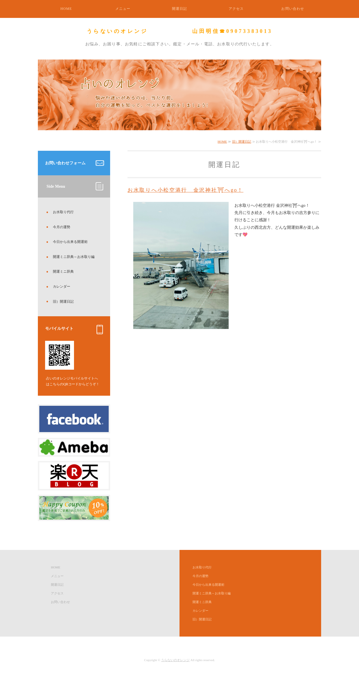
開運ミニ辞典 (63, 271)
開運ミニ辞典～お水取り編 (74, 257)
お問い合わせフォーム (65, 163)
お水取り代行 (63, 212)
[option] (179, 94)
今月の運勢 (61, 227)
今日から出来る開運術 (70, 242)
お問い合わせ (292, 9)
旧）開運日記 (241, 141)
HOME (66, 9)
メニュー (123, 9)
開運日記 (179, 9)
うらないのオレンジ (175, 660)
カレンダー (61, 286)
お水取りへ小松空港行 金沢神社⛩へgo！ (185, 190)
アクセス (236, 9)
